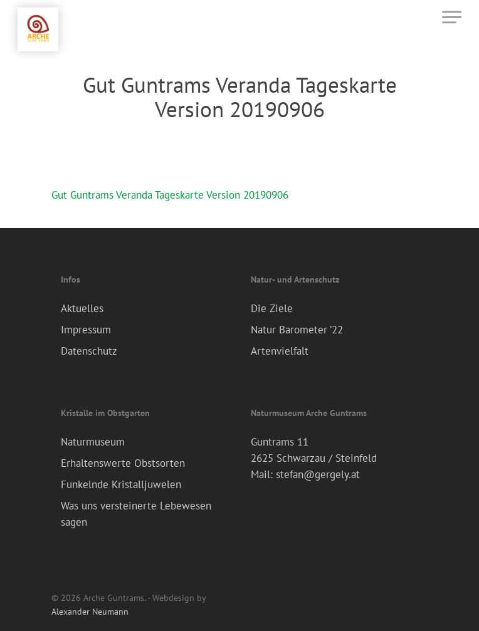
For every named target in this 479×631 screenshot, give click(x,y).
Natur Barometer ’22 (297, 329)
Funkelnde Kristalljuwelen (121, 484)
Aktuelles (82, 308)
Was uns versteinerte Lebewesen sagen (136, 514)
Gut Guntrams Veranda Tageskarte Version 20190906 (169, 195)
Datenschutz (89, 351)
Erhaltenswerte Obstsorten (123, 463)
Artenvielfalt (279, 351)
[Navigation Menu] (451, 17)
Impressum (86, 329)
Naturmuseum (93, 442)
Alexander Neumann (90, 611)
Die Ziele (272, 308)
